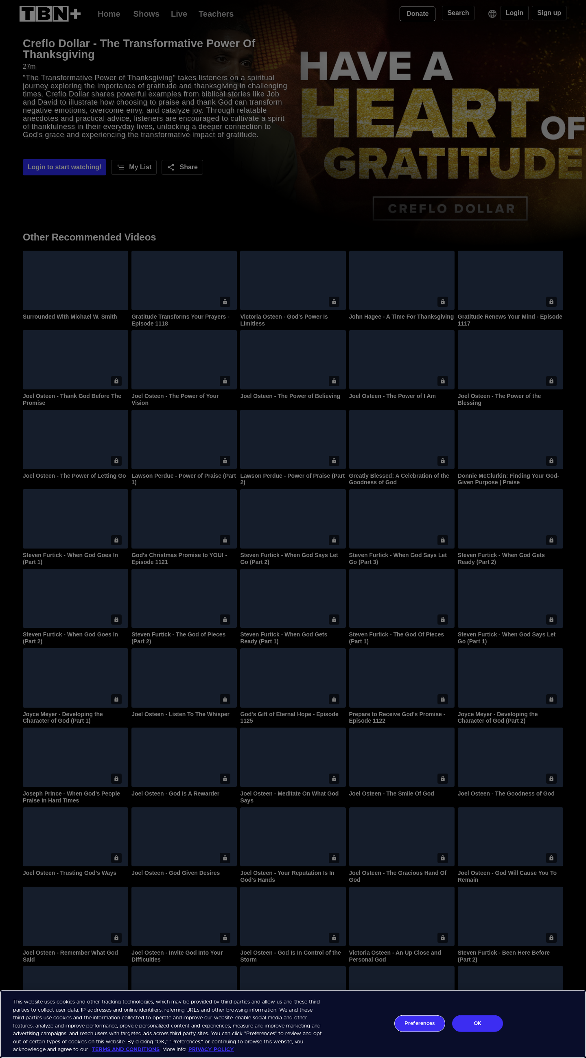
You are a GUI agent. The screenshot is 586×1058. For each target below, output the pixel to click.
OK (477, 1023)
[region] (293, 1024)
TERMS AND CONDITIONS (126, 1049)
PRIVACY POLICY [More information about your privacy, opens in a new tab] (211, 1049)
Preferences (420, 1023)
